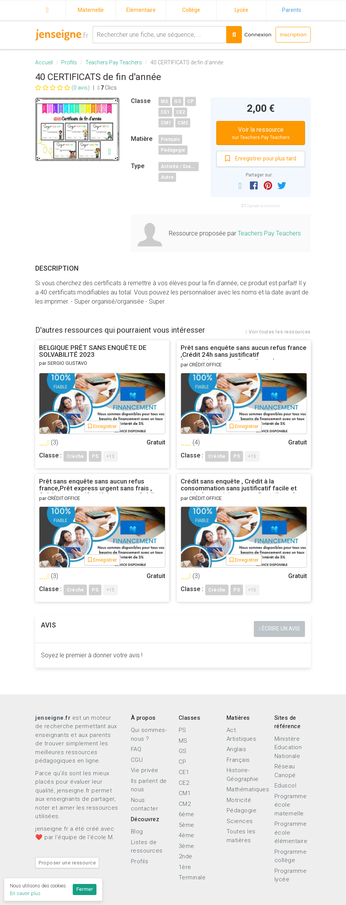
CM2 (183, 123)
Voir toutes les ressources (278, 332)
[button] (240, 185)
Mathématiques (248, 789)
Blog (137, 831)
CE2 (180, 112)
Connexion (257, 34)
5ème (186, 825)
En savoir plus (25, 893)
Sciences (240, 821)
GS (177, 101)
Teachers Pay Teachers (113, 62)
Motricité (239, 800)
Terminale (192, 877)
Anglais (236, 749)
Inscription (293, 34)
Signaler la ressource (261, 206)
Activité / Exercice (180, 166)
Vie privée (144, 770)
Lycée (241, 10)
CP (190, 101)
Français (170, 139)
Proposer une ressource (67, 863)
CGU (137, 759)
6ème (186, 814)
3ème (186, 846)
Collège (191, 10)
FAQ (136, 749)
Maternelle (91, 10)
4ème (186, 835)
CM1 (166, 123)
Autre (167, 177)
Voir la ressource (260, 133)
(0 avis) (62, 88)
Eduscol (285, 785)
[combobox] (159, 34)
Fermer (84, 889)
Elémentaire (141, 10)
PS (182, 730)
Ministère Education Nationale (288, 747)
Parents (291, 10)
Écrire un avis (279, 629)
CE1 (165, 112)
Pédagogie (173, 150)
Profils (69, 62)
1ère (185, 867)
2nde (186, 856)
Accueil (47, 8)
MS (164, 101)
